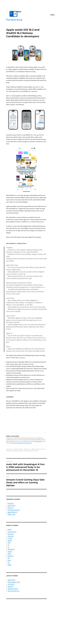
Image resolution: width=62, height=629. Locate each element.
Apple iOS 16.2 (35, 449)
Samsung (11, 534)
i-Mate (10, 538)
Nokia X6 (10, 586)
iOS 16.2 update (28, 450)
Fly (9, 562)
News (28, 449)
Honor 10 (10, 508)
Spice (9, 560)
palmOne (10, 556)
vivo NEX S (11, 584)
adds (34, 87)
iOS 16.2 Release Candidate (17, 450)
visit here (22, 357)
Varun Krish (14, 443)
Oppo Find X (11, 580)
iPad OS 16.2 (35, 450)
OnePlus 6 (11, 503)
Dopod (10, 540)
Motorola (11, 536)
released (40, 67)
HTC (9, 543)
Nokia (9, 529)
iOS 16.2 (41, 449)
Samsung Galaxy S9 (14, 510)
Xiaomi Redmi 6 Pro (14, 582)
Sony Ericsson (12, 532)
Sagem (10, 551)
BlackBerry (11, 549)
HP (9, 558)
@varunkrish (38, 441)
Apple (25, 449)
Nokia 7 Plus (11, 514)
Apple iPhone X (12, 512)
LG (8, 545)
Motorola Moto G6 (13, 591)
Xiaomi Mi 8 (11, 505)
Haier (9, 554)
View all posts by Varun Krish (24, 443)
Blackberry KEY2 (13, 588)
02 (8, 547)
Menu (52, 15)
